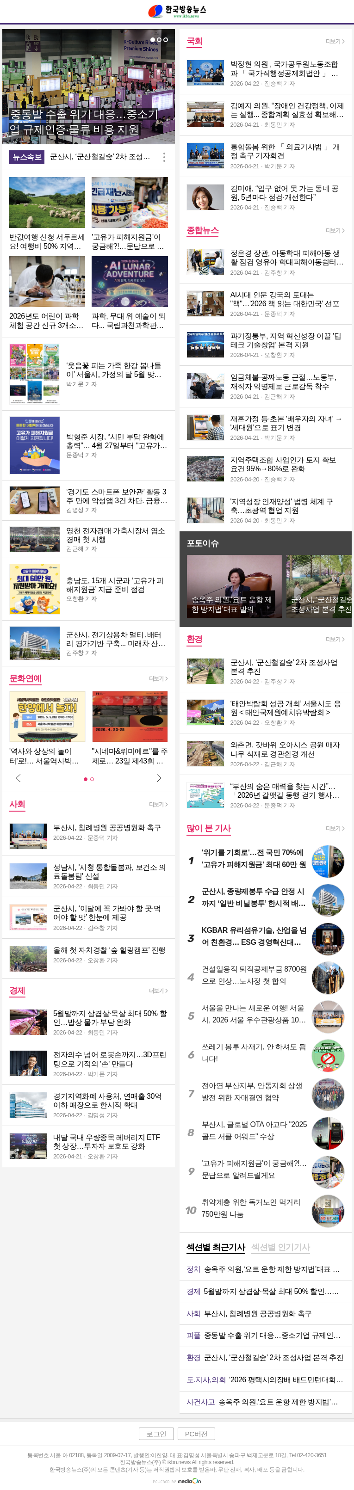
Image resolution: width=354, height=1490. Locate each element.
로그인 (156, 1434)
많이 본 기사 (208, 828)
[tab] (215, 1248)
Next (159, 778)
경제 (17, 990)
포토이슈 (202, 543)
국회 (194, 41)
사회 (17, 804)
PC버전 (196, 1434)
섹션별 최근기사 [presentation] (215, 1247)
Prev (18, 778)
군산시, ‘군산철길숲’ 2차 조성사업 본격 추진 (104, 156)
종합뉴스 (202, 230)
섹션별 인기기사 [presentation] (280, 1247)
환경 (194, 639)
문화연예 (25, 678)
